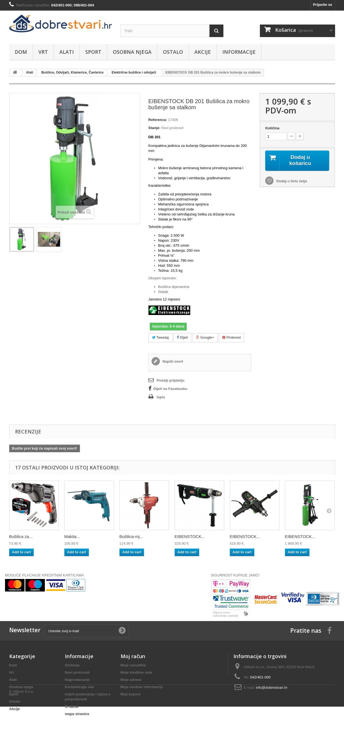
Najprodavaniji (77, 680)
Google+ (205, 337)
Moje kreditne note (137, 672)
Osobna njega (132, 52)
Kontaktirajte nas (79, 687)
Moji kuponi (131, 694)
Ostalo (173, 52)
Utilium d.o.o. (23, 734)
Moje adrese (131, 680)
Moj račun (133, 656)
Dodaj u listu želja (291, 181)
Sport (93, 52)
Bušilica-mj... (131, 536)
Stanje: (154, 128)
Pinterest (231, 337)
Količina (272, 128)
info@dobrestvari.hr (272, 687)
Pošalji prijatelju (171, 380)
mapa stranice (77, 714)
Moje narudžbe (133, 665)
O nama (71, 706)
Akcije (202, 52)
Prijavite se (322, 5)
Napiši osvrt (172, 361)
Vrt (43, 52)
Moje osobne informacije (142, 687)
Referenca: (157, 120)
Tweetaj (160, 337)
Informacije (239, 52)
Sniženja (72, 665)
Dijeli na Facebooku (170, 389)
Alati (66, 52)
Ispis (161, 397)
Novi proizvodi (77, 672)
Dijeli (182, 337)
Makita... (72, 536)
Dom (21, 52)
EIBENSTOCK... (190, 536)
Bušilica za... (21, 536)
